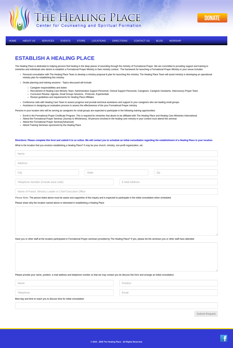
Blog (159, 40)
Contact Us (142, 40)
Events (65, 40)
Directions (119, 40)
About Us (29, 40)
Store (81, 40)
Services (48, 40)
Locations (99, 40)
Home (12, 40)
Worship (175, 40)
